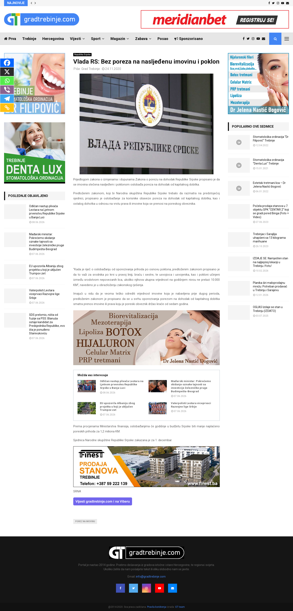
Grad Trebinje (90, 69)
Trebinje (29, 38)
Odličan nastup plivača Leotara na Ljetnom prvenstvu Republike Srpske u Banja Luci (121, 385)
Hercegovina (53, 38)
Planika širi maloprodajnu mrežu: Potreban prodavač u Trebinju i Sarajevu (270, 286)
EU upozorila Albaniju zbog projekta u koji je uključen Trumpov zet (117, 407)
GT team (180, 606)
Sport (96, 38)
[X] (7, 71)
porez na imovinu (85, 521)
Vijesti (75, 38)
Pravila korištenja (157, 606)
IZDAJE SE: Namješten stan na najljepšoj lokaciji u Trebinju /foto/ (270, 262)
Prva (10, 38)
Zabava (141, 38)
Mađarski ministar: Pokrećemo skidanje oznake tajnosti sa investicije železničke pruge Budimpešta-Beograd (191, 386)
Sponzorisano (188, 38)
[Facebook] (7, 62)
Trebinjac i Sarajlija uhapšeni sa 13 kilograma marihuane (269, 237)
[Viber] (7, 89)
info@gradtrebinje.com (151, 576)
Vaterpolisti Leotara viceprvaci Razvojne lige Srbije (191, 405)
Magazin (117, 38)
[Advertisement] (146, 238)
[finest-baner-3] (146, 486)
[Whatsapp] (7, 80)
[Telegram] (7, 98)
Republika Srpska (82, 54)
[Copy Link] (7, 107)
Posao (162, 38)
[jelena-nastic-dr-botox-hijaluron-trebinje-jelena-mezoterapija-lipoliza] (146, 364)
